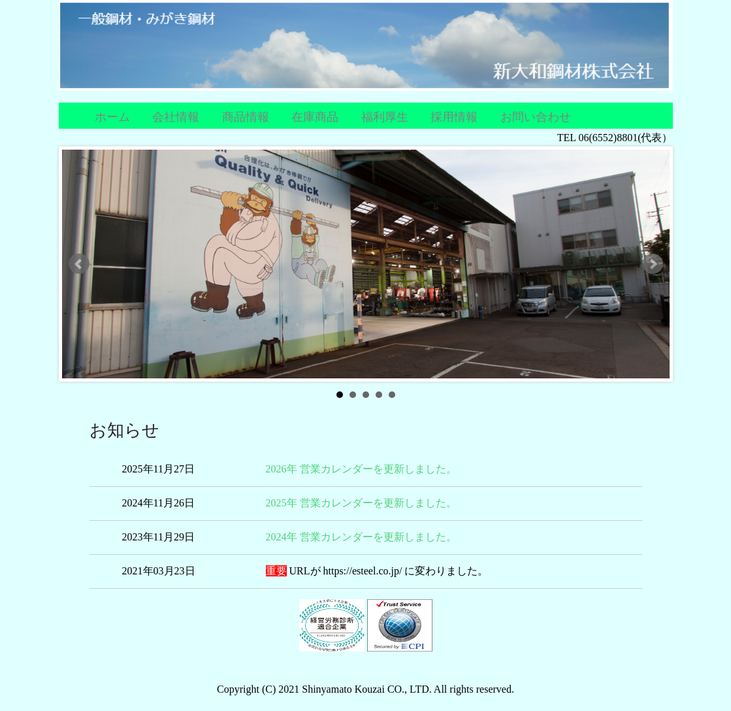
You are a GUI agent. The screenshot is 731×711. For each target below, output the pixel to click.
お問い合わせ (535, 117)
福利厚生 (384, 117)
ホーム (112, 117)
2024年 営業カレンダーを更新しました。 (361, 536)
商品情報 (245, 117)
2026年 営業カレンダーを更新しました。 (361, 468)
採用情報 (454, 117)
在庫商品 (314, 117)
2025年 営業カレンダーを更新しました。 (361, 502)
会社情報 (175, 117)
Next (652, 264)
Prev (79, 264)
